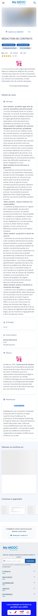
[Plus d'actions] (29, 32)
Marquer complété (19, 519)
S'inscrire (30, 545)
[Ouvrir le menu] (3, 2)
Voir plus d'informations (19, 70)
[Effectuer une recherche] (34, 2)
